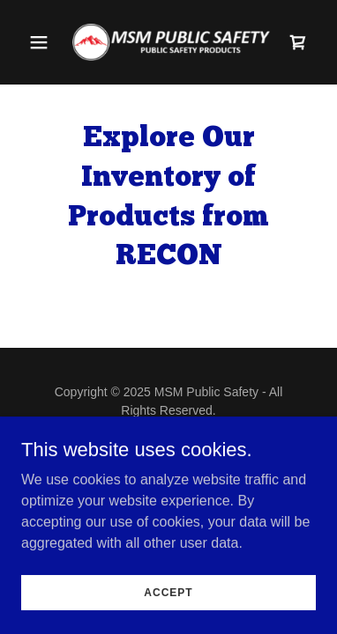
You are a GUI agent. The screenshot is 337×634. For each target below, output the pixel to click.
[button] (43, 42)
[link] (168, 42)
